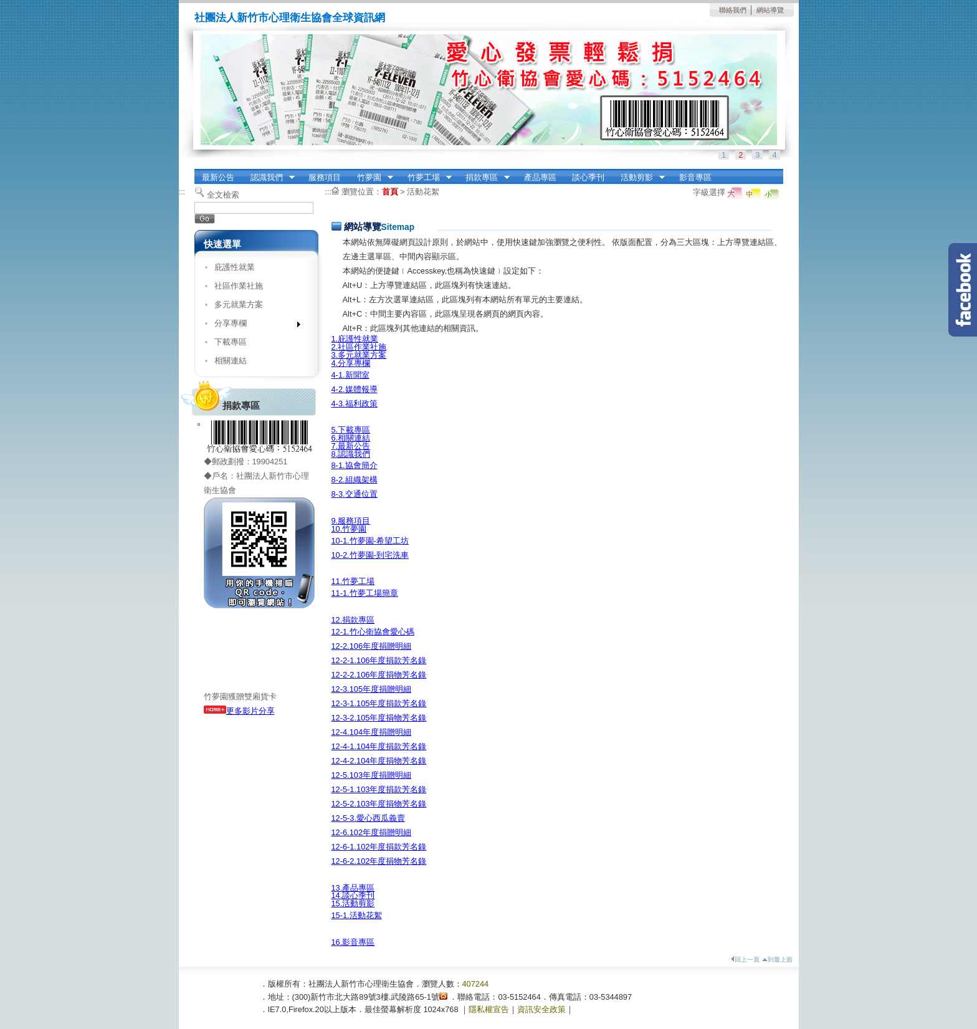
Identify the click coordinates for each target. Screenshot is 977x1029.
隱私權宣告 (489, 1009)
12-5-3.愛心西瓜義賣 (368, 818)
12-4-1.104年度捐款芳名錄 (379, 746)
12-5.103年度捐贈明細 (371, 775)
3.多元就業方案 (359, 355)
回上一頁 (745, 959)
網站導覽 (770, 10)
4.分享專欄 (351, 363)
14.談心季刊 (353, 895)
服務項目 (324, 177)
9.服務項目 (351, 520)
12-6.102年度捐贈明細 (371, 832)
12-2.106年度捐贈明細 (371, 646)
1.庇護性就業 (355, 338)
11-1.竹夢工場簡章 (364, 593)
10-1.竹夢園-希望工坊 (370, 540)
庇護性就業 (234, 267)
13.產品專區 (353, 888)
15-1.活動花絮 (356, 915)
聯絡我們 (732, 10)
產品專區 (540, 177)
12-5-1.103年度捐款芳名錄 (379, 789)
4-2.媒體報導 (354, 389)
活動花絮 (423, 191)
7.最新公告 (351, 446)
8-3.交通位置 (354, 494)
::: (197, 173)
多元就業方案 (238, 304)
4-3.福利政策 (354, 403)
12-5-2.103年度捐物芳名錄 (379, 803)
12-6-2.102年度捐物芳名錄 (379, 861)
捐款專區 (483, 178)
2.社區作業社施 (359, 347)
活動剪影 (638, 178)
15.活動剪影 (353, 903)
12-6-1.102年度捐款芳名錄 (379, 846)
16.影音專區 (353, 942)
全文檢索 (223, 194)
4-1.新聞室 (350, 375)
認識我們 (268, 178)
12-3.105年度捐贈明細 (371, 689)
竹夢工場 (425, 178)
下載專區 (230, 342)
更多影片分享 (239, 711)
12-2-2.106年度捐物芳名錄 (379, 674)
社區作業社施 (238, 285)
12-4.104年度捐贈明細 (371, 732)
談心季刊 (588, 177)
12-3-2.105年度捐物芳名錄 (379, 717)
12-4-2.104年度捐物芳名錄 (379, 760)
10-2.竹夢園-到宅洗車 (370, 555)
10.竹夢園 (349, 529)
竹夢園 (371, 178)
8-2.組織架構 (354, 479)
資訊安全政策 (541, 1009)
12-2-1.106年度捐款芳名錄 (379, 660)
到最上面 (777, 959)
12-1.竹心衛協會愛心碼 (372, 631)
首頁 (390, 191)
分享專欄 (253, 325)
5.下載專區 (351, 429)
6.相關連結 (351, 438)
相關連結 (230, 360)
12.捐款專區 (353, 620)
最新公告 (218, 177)
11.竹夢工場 (353, 581)
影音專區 (695, 177)
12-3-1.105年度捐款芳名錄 (379, 703)
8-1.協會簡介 (354, 465)
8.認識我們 (351, 454)
